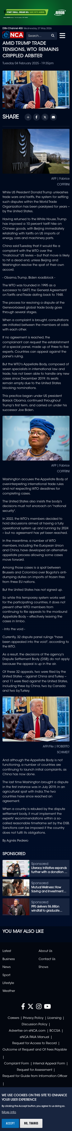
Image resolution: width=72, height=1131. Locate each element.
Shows (43, 967)
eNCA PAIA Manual (34, 1037)
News (6, 967)
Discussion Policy (34, 1024)
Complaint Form (16, 1063)
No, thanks (31, 1123)
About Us (45, 951)
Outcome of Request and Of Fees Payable (34, 1049)
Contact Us (47, 959)
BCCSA (55, 1030)
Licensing (54, 1018)
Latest (6, 951)
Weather (8, 991)
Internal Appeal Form (49, 1063)
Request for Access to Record (34, 1043)
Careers (13, 1018)
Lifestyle (8, 983)
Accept (10, 1123)
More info (9, 1112)
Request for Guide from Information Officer (34, 1076)
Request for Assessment (34, 1070)
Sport (6, 975)
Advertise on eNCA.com (27, 1030)
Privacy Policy (33, 1018)
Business (8, 959)
